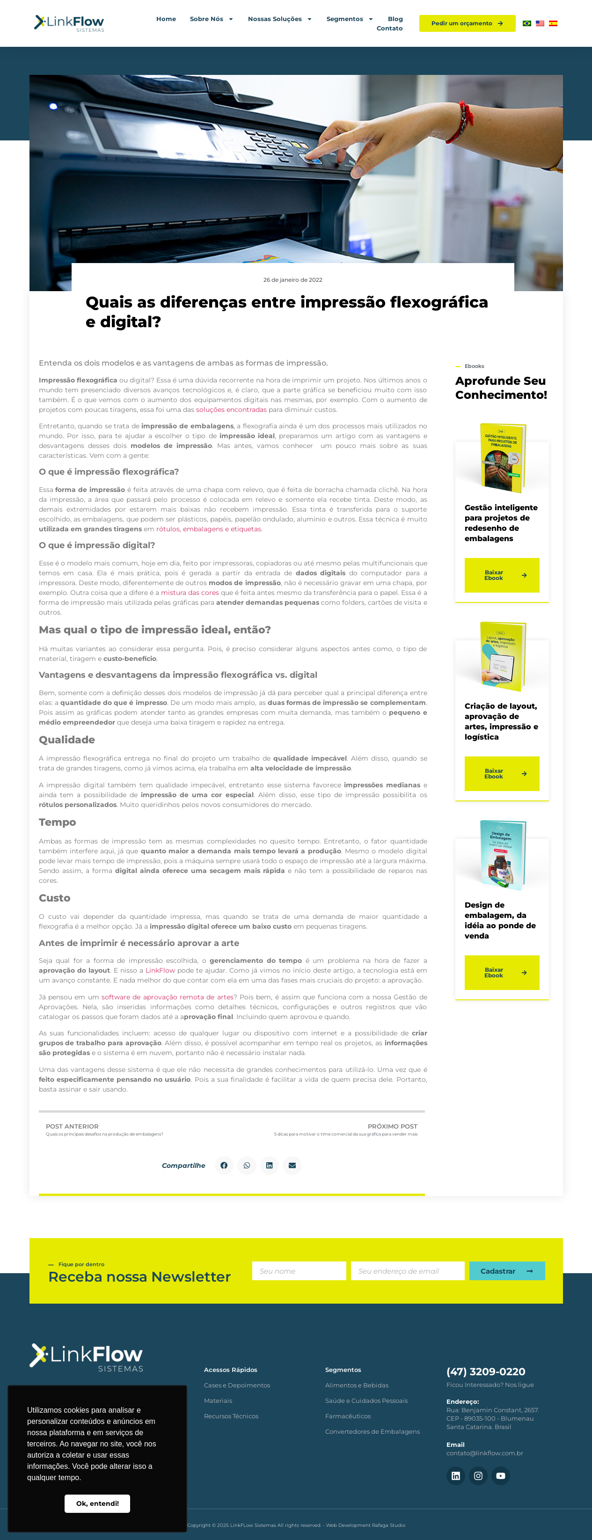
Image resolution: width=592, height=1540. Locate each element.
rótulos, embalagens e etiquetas (208, 529)
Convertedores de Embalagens (372, 1431)
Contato (390, 28)
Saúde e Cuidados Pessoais (366, 1400)
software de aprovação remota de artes (168, 997)
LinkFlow (160, 970)
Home (166, 18)
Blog (395, 18)
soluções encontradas (231, 409)
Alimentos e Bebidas (356, 1385)
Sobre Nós (212, 18)
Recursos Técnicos (231, 1416)
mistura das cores (190, 592)
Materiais (218, 1400)
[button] (224, 1165)
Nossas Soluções (280, 18)
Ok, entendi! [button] (97, 1503)
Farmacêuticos (348, 1416)
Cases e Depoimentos (237, 1385)
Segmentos (350, 18)
